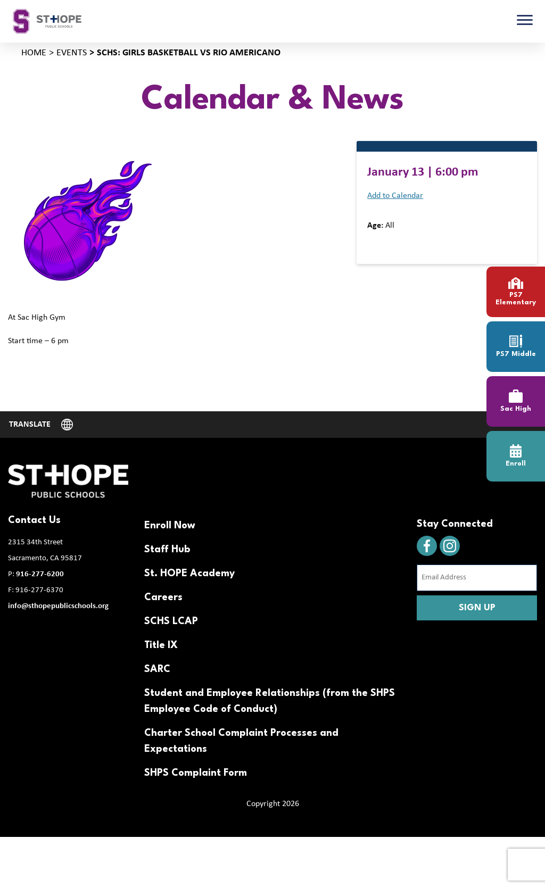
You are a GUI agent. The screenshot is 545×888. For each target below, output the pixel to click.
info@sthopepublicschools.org (58, 606)
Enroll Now (169, 525)
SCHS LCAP (171, 621)
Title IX (161, 645)
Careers (163, 597)
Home (33, 53)
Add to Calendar (395, 196)
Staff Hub (167, 549)
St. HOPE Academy (189, 573)
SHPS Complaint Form (195, 773)
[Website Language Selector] (41, 425)
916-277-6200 (40, 574)
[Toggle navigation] (525, 21)
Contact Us (34, 520)
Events (71, 53)
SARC (157, 669)
